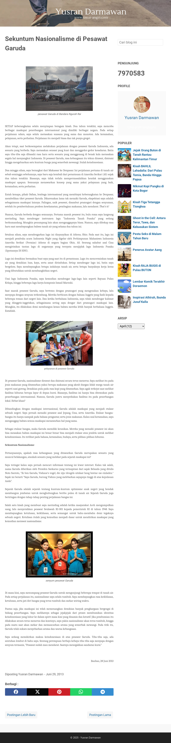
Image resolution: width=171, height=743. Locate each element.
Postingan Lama (100, 715)
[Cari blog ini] (164, 32)
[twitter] (38, 692)
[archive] (131, 326)
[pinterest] (59, 692)
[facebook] (16, 692)
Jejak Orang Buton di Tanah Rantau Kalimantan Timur (147, 155)
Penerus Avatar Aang (147, 250)
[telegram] (103, 692)
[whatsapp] (81, 692)
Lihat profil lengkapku (142, 127)
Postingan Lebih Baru (21, 715)
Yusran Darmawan (142, 117)
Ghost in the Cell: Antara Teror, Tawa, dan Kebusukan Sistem (149, 222)
